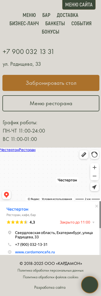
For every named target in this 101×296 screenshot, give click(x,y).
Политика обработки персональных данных (50, 270)
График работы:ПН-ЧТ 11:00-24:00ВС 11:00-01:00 (24, 130)
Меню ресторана (51, 103)
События (81, 23)
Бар (46, 15)
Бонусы (50, 31)
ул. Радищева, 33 (22, 64)
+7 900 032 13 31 (29, 51)
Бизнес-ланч (24, 23)
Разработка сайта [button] (49, 287)
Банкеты (55, 23)
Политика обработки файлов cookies (50, 277)
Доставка (67, 15)
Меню (29, 15)
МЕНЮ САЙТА (79, 4)
